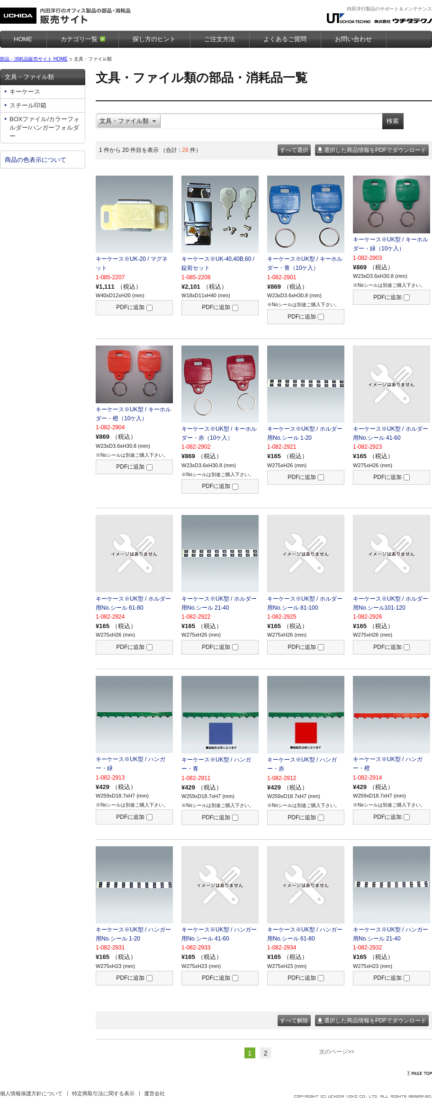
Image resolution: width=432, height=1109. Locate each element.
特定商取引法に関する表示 (103, 1093)
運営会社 (154, 1093)
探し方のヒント (154, 39)
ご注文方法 (219, 39)
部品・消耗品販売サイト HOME (34, 59)
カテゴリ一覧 (79, 39)
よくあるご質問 (284, 39)
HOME (23, 39)
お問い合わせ (353, 39)
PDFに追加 (134, 307)
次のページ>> (336, 1051)
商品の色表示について (35, 159)
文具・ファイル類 (29, 76)
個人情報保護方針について (31, 1093)
